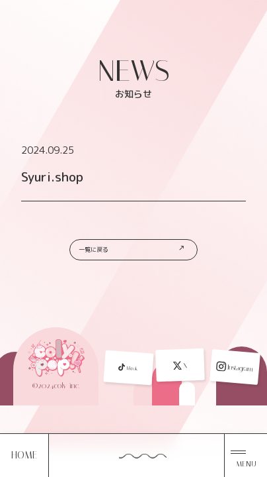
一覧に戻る (135, 254)
